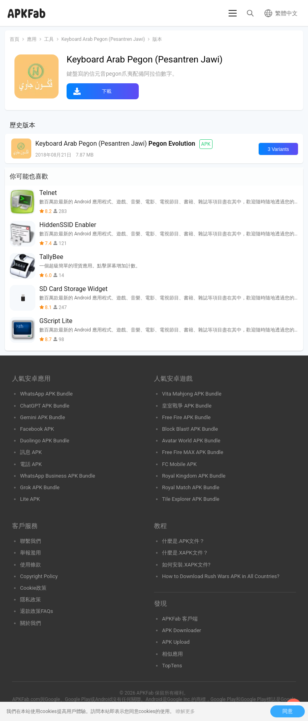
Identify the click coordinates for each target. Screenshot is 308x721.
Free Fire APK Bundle (186, 417)
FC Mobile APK (179, 464)
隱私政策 (30, 599)
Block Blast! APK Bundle (190, 429)
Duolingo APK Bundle (44, 441)
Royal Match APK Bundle (190, 487)
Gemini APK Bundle (42, 417)
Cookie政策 (33, 588)
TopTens (172, 666)
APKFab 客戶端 (180, 619)
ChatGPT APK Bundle (44, 406)
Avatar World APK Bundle (191, 441)
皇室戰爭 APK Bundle (186, 406)
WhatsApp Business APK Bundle (57, 476)
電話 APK (31, 464)
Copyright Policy (39, 576)
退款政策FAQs (36, 611)
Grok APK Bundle (40, 487)
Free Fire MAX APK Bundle (192, 452)
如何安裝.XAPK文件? (186, 565)
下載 (106, 91)
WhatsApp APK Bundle (46, 394)
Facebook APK (37, 429)
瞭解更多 (185, 711)
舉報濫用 (30, 553)
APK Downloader (181, 630)
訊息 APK (31, 452)
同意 (287, 711)
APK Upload (176, 642)
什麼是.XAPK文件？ (185, 553)
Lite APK (30, 499)
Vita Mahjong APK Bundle (191, 394)
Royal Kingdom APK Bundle (193, 476)
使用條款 (30, 565)
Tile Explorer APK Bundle (190, 499)
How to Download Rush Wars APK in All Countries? (221, 576)
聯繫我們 (30, 541)
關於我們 (30, 623)
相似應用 (172, 654)
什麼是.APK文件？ (183, 541)
